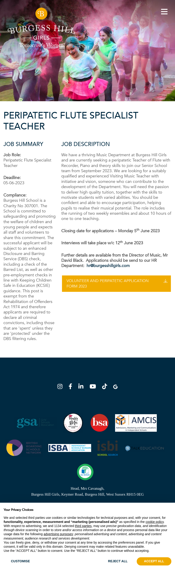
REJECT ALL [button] (118, 561)
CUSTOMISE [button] (20, 561)
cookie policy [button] (155, 522)
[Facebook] (72, 387)
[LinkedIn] (82, 387)
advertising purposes (58, 534)
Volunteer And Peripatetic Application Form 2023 (108, 283)
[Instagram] (61, 387)
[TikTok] (106, 387)
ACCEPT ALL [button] (154, 561)
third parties (83, 526)
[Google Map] (115, 387)
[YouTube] (94, 387)
